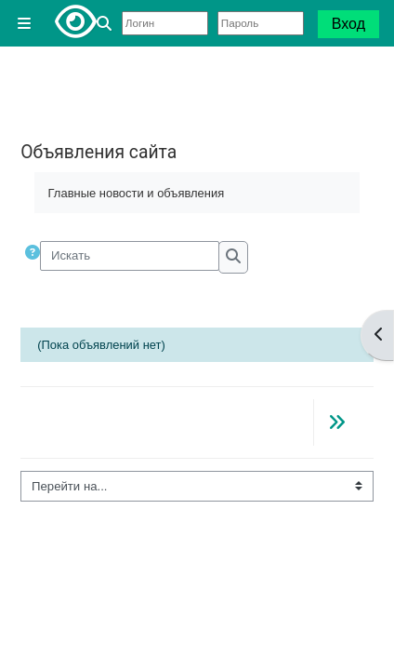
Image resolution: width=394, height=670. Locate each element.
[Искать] (129, 256)
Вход (348, 24)
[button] (107, 23)
